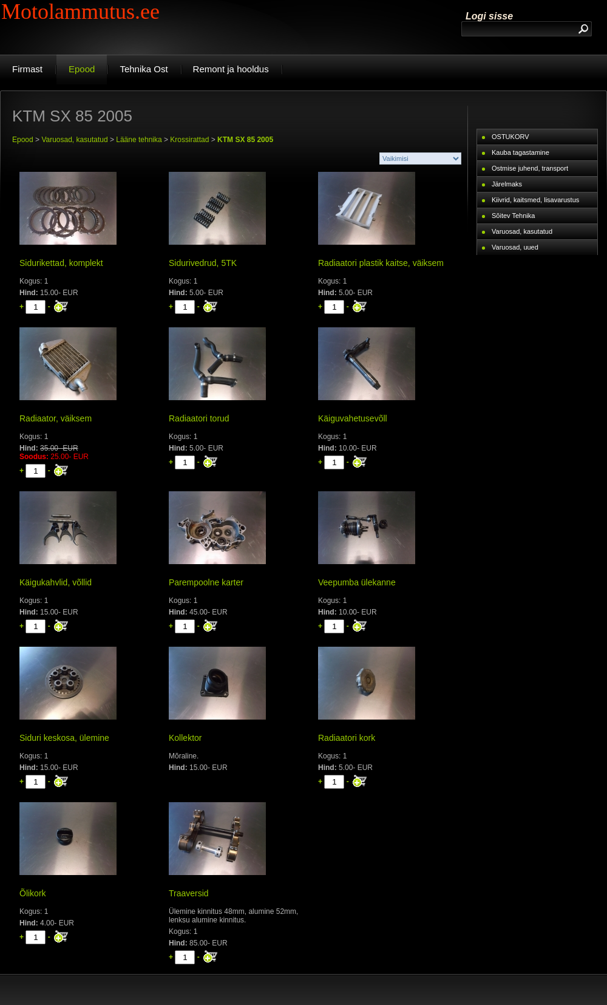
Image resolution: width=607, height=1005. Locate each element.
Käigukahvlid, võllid (55, 582)
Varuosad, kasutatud (74, 139)
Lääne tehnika (138, 139)
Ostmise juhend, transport (530, 168)
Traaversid (189, 893)
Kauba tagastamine (520, 152)
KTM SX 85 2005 (245, 139)
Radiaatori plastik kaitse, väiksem (381, 263)
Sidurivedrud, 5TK (203, 263)
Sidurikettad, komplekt (61, 263)
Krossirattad (189, 139)
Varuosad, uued (515, 247)
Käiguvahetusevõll (352, 418)
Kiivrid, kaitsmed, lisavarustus (535, 199)
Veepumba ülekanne (357, 582)
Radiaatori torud (199, 418)
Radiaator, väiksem (55, 418)
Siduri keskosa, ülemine (64, 738)
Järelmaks (507, 184)
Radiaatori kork (346, 738)
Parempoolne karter (206, 582)
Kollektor (185, 738)
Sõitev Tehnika (513, 215)
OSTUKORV (510, 136)
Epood (22, 139)
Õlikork (32, 893)
